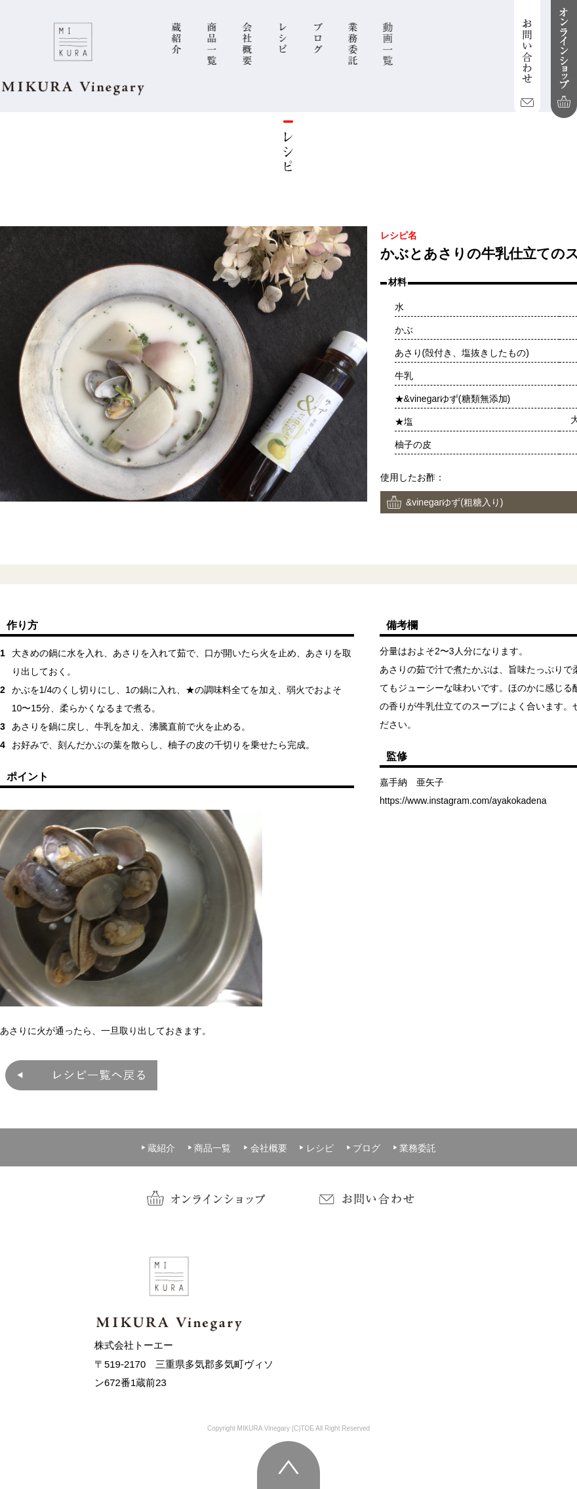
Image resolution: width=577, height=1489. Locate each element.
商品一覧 (209, 1148)
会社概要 (265, 1148)
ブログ (363, 1148)
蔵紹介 (158, 1148)
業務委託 (414, 1148)
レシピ (316, 1148)
